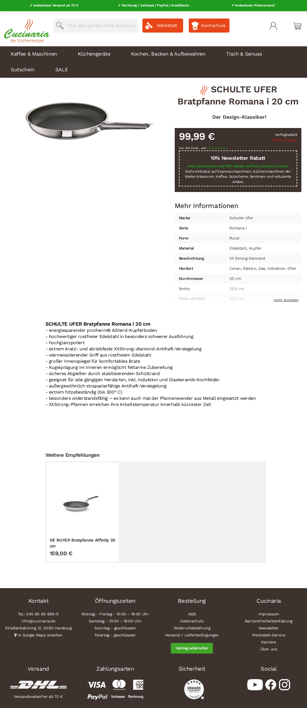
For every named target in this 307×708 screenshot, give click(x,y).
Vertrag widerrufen (192, 647)
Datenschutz (191, 620)
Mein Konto (273, 25)
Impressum (268, 613)
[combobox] (96, 24)
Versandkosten (217, 147)
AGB (192, 613)
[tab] (206, 205)
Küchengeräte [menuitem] (94, 52)
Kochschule (213, 24)
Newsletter (269, 627)
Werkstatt (167, 24)
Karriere (268, 641)
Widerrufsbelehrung (192, 627)
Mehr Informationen (206, 204)
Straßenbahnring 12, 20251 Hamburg (38, 627)
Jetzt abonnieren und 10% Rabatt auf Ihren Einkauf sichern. (238, 165)
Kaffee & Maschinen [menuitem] (34, 52)
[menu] (153, 60)
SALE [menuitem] (61, 68)
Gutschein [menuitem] (23, 68)
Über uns (268, 648)
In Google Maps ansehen (40, 634)
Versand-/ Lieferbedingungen (192, 634)
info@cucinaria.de (38, 620)
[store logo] (25, 28)
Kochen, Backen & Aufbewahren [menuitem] (168, 52)
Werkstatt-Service (268, 634)
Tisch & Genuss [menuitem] (244, 52)
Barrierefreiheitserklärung (268, 620)
